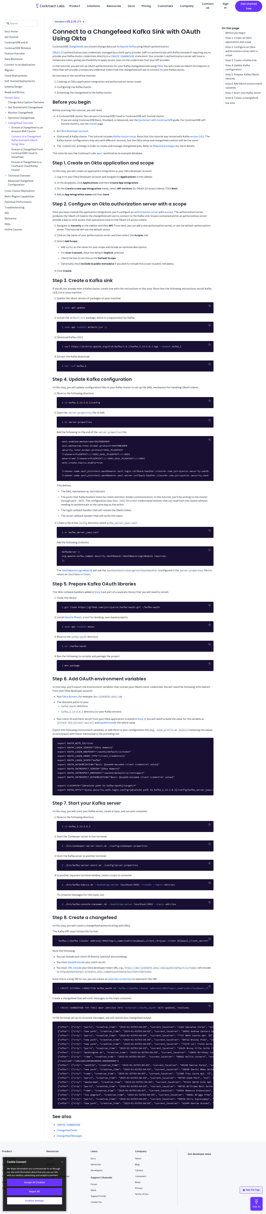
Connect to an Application (20, 64)
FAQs (7, 224)
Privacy (139, 1188)
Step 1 (141, 719)
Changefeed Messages (69, 1135)
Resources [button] (114, 6)
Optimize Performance (18, 201)
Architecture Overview (57, 1176)
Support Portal (98, 1196)
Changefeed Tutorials (20, 123)
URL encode (74, 967)
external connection (120, 979)
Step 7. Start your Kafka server (243, 92)
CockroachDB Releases (18, 48)
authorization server (146, 212)
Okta (160, 66)
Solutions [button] (93, 6)
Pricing (146, 6)
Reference (10, 218)
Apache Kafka (128, 46)
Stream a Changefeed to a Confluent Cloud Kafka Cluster (26, 165)
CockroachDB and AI (16, 42)
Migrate (9, 70)
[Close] (62, 1162)
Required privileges (164, 146)
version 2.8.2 (197, 136)
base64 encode (107, 722)
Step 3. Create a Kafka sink (240, 60)
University (96, 1164)
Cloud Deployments (16, 75)
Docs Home (11, 31)
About (138, 1158)
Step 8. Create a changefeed (241, 97)
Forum (94, 1184)
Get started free (249, 6)
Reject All (34, 1191)
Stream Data (12, 97)
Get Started (11, 37)
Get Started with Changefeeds (25, 107)
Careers (139, 1170)
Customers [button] (165, 6)
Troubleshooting (14, 207)
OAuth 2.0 (58, 52)
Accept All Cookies (34, 1182)
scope (169, 212)
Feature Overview (15, 53)
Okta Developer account (74, 131)
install (93, 123)
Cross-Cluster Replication (20, 190)
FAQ (48, 1182)
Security (50, 1188)
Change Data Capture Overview (26, 102)
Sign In (225, 6)
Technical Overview (19, 175)
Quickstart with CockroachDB (155, 120)
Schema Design (13, 86)
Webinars (51, 1164)
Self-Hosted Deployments (20, 81)
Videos (49, 1170)
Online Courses (13, 229)
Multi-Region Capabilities (19, 196)
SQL (7, 212)
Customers (140, 1176)
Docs (93, 1158)
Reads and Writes (14, 92)
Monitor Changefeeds (20, 112)
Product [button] (74, 6)
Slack (93, 1190)
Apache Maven (73, 617)
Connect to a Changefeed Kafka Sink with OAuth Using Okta (26, 140)
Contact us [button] (208, 6)
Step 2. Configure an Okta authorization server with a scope (241, 51)
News (138, 1182)
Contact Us (96, 1201)
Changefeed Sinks (67, 1130)
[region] (34, 1184)
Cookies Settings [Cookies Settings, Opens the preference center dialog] (34, 1200)
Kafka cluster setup (124, 136)
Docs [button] (131, 6)
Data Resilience (14, 59)
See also (230, 103)
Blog (137, 1164)
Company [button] (187, 6)
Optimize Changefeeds (21, 117)
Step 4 (98, 592)
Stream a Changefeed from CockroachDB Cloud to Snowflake (27, 153)
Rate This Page (251, 1190)
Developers (97, 1170)
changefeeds (76, 46)
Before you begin (235, 32)
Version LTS (69, 22)
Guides (50, 1158)
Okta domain (69, 696)
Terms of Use (141, 1194)
